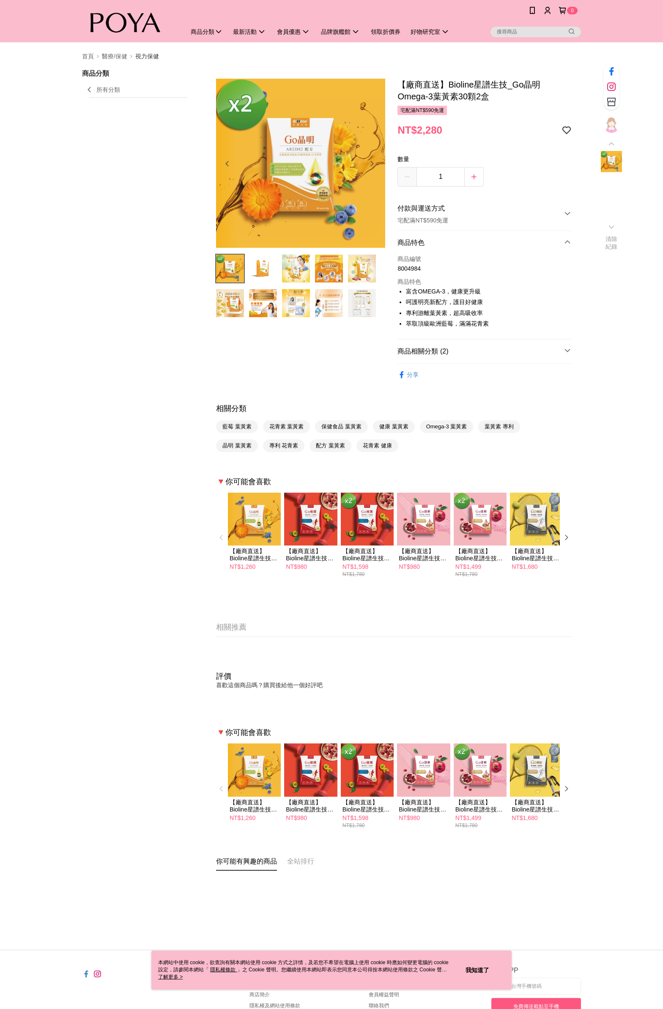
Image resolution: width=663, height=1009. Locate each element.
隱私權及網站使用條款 (274, 1006)
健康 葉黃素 (393, 426)
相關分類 (231, 408)
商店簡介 (259, 995)
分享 (408, 374)
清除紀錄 (611, 243)
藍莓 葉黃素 (237, 426)
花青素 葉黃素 (286, 426)
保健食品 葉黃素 (341, 426)
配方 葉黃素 (330, 445)
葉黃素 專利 (499, 426)
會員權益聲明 (384, 995)
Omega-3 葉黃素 (446, 426)
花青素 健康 (377, 445)
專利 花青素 (284, 445)
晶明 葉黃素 (237, 445)
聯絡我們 (379, 1006)
